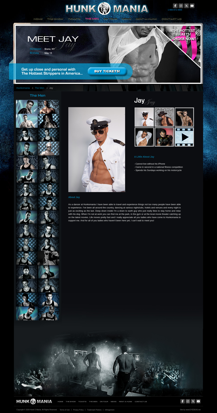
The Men (92, 19)
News (126, 19)
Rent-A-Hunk (146, 19)
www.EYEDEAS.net (193, 410)
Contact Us (172, 19)
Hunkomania (23, 88)
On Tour (110, 19)
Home (38, 19)
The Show (55, 19)
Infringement (109, 410)
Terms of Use (65, 410)
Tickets (74, 19)
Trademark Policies (94, 410)
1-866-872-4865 (175, 10)
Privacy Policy (78, 410)
